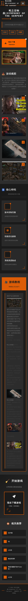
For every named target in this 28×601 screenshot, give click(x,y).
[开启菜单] (23, 3)
